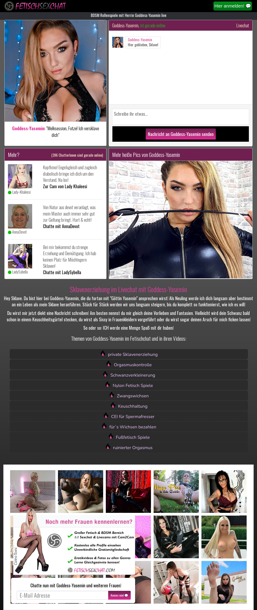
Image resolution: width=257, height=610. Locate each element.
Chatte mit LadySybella (62, 272)
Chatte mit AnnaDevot (61, 226)
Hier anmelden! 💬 (232, 6)
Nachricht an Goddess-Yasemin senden (181, 133)
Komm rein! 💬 (119, 595)
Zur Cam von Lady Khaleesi (65, 186)
